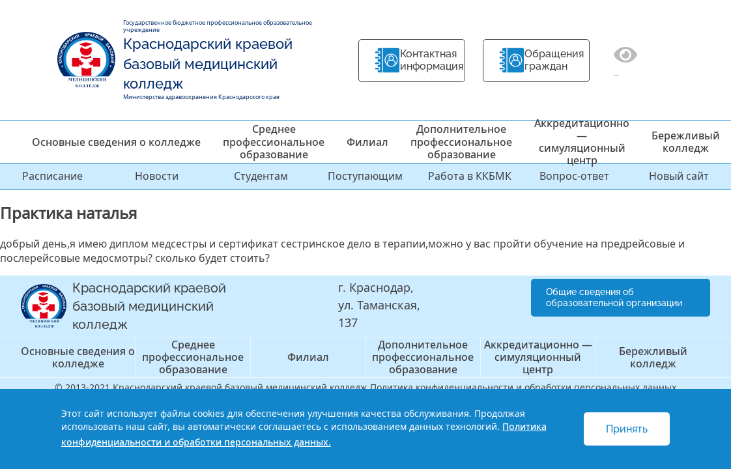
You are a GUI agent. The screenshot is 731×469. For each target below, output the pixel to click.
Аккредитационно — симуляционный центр (581, 142)
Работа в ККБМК (469, 176)
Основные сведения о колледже (116, 142)
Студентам (261, 176)
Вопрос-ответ (574, 176)
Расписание (52, 176)
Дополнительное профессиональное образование (461, 141)
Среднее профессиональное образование (273, 141)
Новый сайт (679, 176)
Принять (627, 429)
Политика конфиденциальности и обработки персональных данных (523, 387)
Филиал (367, 142)
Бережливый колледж (686, 141)
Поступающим (365, 176)
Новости (157, 176)
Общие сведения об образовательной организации (614, 297)
